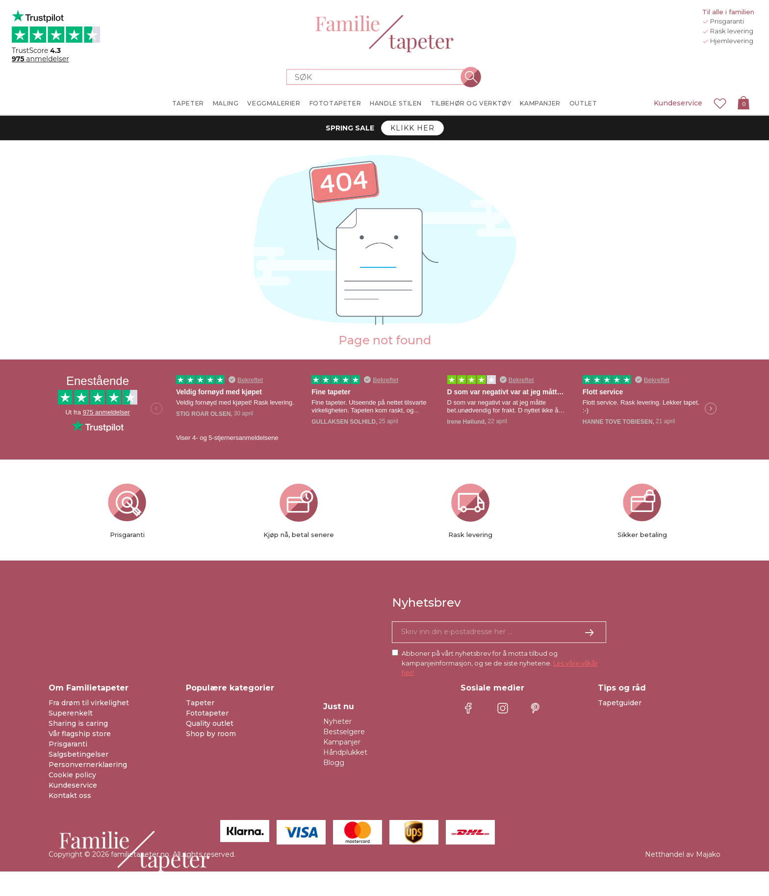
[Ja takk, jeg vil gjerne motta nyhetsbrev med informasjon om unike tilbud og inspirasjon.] (499, 632)
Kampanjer (341, 742)
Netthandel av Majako (682, 854)
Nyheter (337, 721)
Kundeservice (678, 103)
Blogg (333, 762)
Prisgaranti (68, 744)
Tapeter (200, 702)
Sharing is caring (78, 723)
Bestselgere (344, 731)
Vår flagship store (80, 733)
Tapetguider (619, 702)
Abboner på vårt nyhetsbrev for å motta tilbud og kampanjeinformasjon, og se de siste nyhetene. (500, 662)
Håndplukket (345, 752)
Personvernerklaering (88, 764)
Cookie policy (72, 774)
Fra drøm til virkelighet (89, 702)
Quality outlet (209, 723)
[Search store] (378, 77)
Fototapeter (207, 713)
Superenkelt (71, 713)
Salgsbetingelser (78, 754)
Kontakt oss (70, 795)
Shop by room (211, 733)
